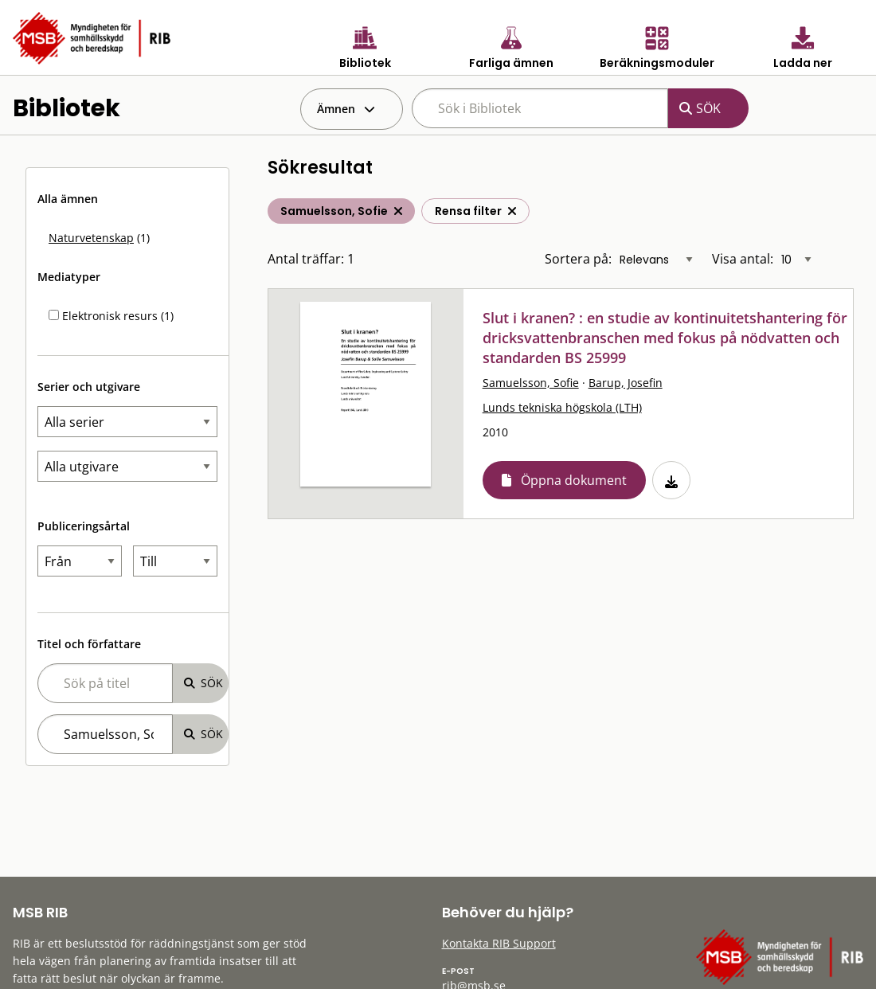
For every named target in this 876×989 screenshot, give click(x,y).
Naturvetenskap (91, 237)
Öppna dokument (574, 480)
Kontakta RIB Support (499, 943)
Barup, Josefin (626, 382)
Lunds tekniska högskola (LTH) (562, 407)
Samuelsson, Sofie (531, 382)
